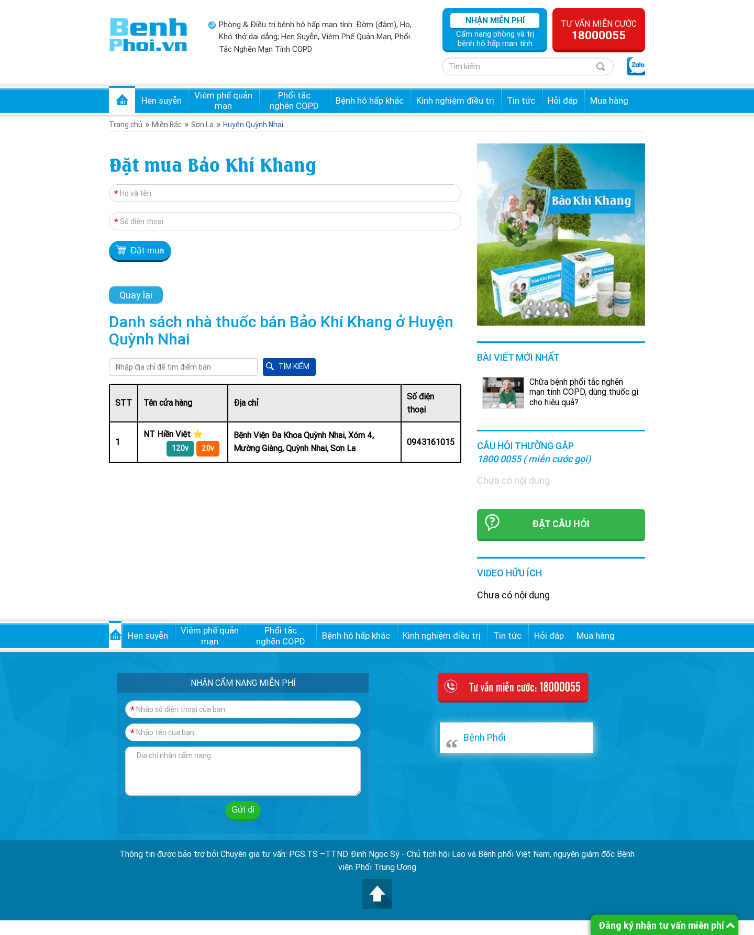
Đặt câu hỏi (561, 524)
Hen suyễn (161, 100)
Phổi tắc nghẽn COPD (294, 101)
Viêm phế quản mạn (223, 101)
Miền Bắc (167, 124)
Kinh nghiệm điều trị (455, 100)
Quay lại (135, 295)
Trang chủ (122, 99)
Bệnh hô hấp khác (370, 100)
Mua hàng (609, 100)
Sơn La (202, 124)
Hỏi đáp (563, 100)
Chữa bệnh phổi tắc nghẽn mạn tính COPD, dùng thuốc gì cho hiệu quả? (583, 391)
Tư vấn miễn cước (599, 30)
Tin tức (521, 100)
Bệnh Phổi (484, 737)
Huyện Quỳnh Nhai (253, 124)
